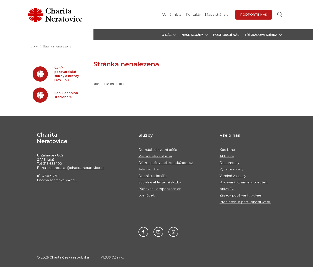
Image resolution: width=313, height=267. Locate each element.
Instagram (173, 232)
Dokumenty (229, 163)
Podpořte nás (253, 15)
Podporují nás (226, 35)
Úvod (34, 46)
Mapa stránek (216, 14)
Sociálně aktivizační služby (159, 182)
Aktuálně (227, 156)
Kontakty (193, 14)
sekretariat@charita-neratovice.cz (76, 168)
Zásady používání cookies (240, 195)
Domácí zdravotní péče (157, 150)
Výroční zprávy (231, 169)
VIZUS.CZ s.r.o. (112, 257)
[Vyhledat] (280, 15)
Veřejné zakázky (233, 176)
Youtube (158, 232)
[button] (169, 34)
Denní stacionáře (152, 176)
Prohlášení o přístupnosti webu (245, 202)
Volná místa (171, 14)
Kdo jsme (227, 150)
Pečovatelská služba (155, 156)
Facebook (143, 232)
